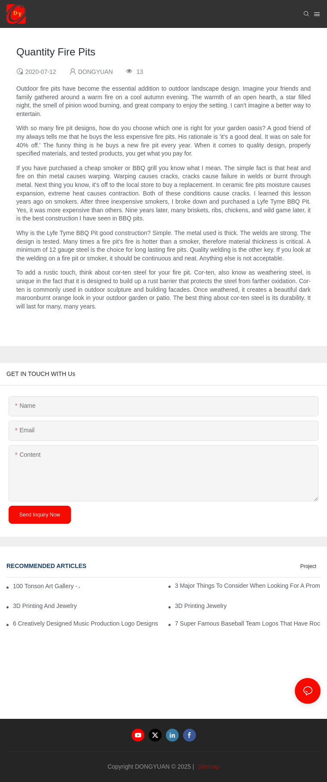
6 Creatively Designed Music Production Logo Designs (85, 623)
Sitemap (208, 766)
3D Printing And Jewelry (45, 605)
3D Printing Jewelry (201, 605)
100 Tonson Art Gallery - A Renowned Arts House (46, 586)
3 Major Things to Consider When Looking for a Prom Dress (248, 585)
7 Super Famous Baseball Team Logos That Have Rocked (248, 623)
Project (308, 566)
